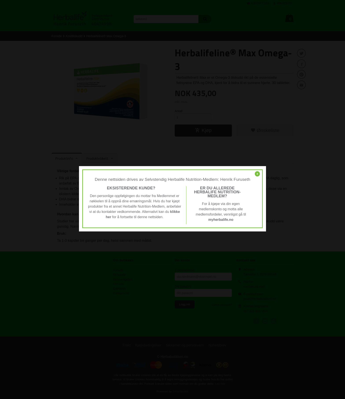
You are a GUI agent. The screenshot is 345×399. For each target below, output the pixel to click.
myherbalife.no (220, 219)
